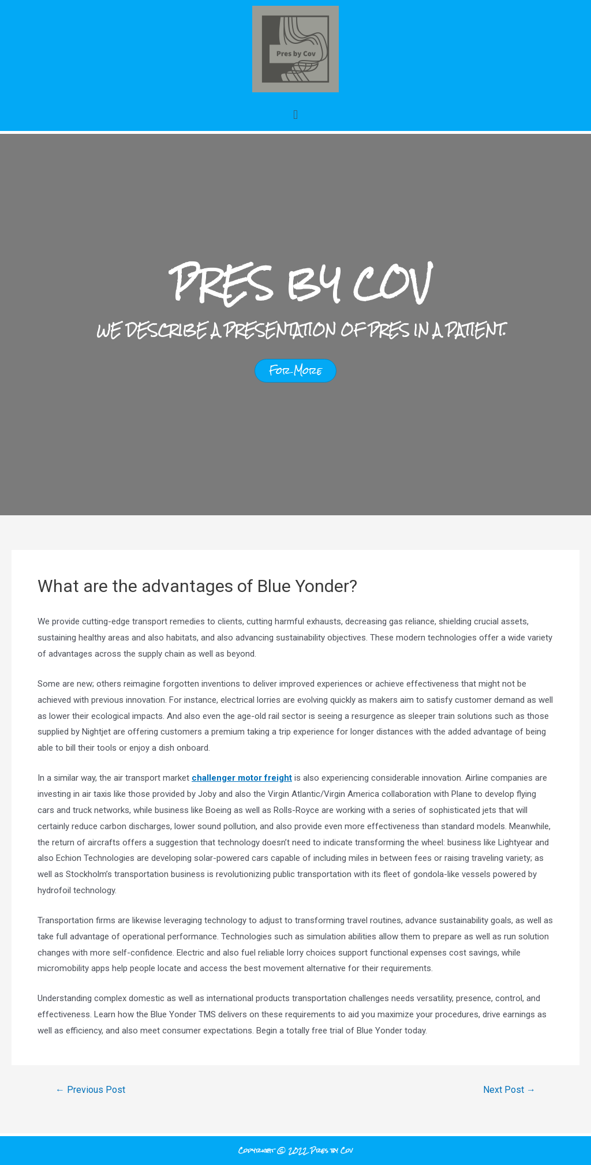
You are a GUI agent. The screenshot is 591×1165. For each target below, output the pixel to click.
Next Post (509, 1090)
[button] (295, 114)
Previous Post (90, 1090)
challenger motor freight (242, 778)
